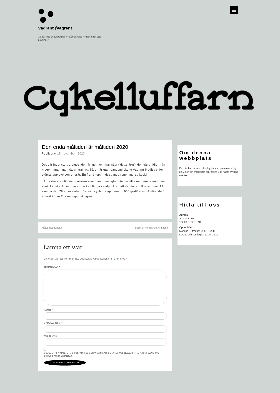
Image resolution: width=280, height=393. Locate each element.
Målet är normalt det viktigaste (152, 227)
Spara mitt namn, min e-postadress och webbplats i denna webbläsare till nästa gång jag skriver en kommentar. (101, 354)
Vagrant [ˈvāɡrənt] (56, 28)
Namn (48, 309)
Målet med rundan (52, 227)
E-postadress (53, 322)
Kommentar (52, 266)
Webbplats (50, 335)
